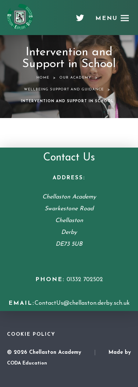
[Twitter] (80, 21)
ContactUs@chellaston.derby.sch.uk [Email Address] (82, 303)
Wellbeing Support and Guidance (64, 89)
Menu (106, 18)
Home (42, 77)
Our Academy (75, 77)
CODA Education (27, 363)
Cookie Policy (31, 334)
